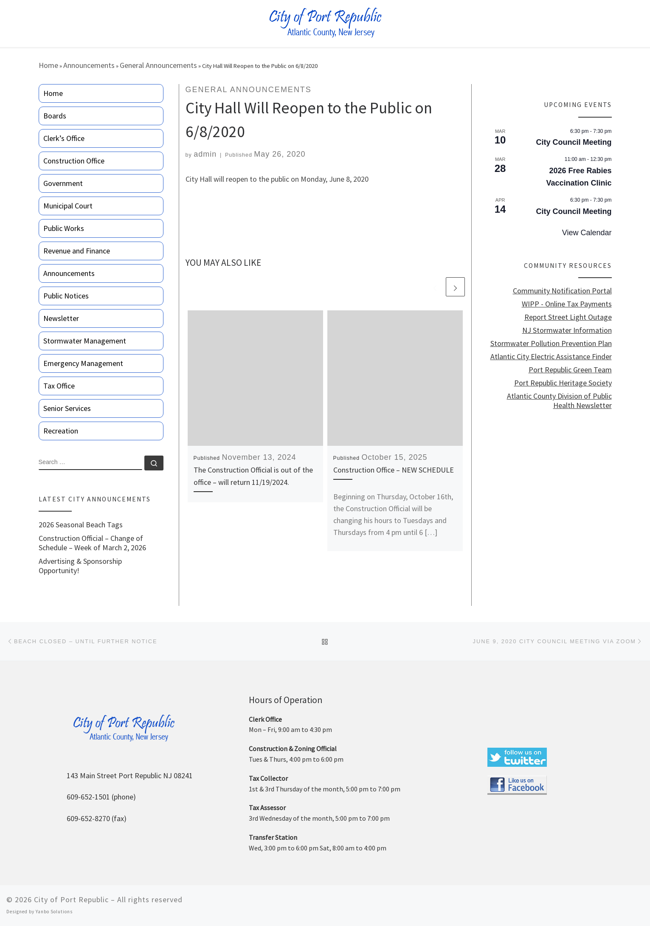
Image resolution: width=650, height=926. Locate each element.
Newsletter (61, 318)
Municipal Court (68, 206)
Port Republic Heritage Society (563, 383)
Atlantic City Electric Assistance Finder (551, 356)
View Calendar (587, 232)
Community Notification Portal (562, 291)
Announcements (89, 65)
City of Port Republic (71, 899)
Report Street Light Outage (568, 317)
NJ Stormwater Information (567, 330)
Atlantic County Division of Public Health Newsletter (559, 400)
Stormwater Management (84, 341)
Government (63, 183)
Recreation (60, 431)
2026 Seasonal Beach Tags (81, 524)
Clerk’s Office (63, 138)
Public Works (63, 228)
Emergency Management (83, 363)
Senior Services (67, 408)
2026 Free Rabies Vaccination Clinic (578, 176)
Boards (54, 116)
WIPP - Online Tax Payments (567, 304)
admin (205, 154)
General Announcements (158, 65)
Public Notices (66, 296)
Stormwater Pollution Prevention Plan (551, 343)
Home (48, 65)
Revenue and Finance (76, 251)
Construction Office (73, 161)
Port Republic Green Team (570, 369)
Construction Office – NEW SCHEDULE (393, 470)
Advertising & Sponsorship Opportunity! (80, 566)
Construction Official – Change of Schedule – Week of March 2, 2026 (92, 543)
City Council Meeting (573, 142)
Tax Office (59, 386)
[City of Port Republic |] (325, 23)
